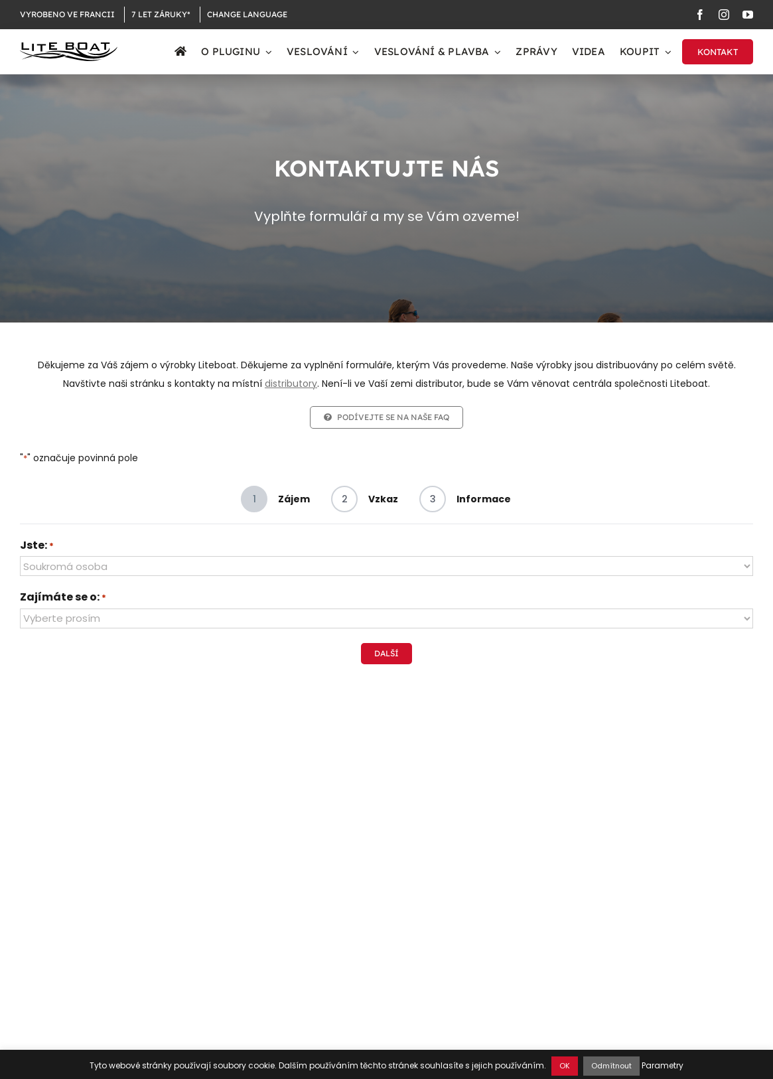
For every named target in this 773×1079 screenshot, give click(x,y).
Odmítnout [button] (611, 1065)
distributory (291, 383)
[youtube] (747, 14)
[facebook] (700, 14)
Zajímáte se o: (63, 598)
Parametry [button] (662, 1065)
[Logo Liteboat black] (68, 47)
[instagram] (724, 14)
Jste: (37, 546)
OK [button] (564, 1065)
